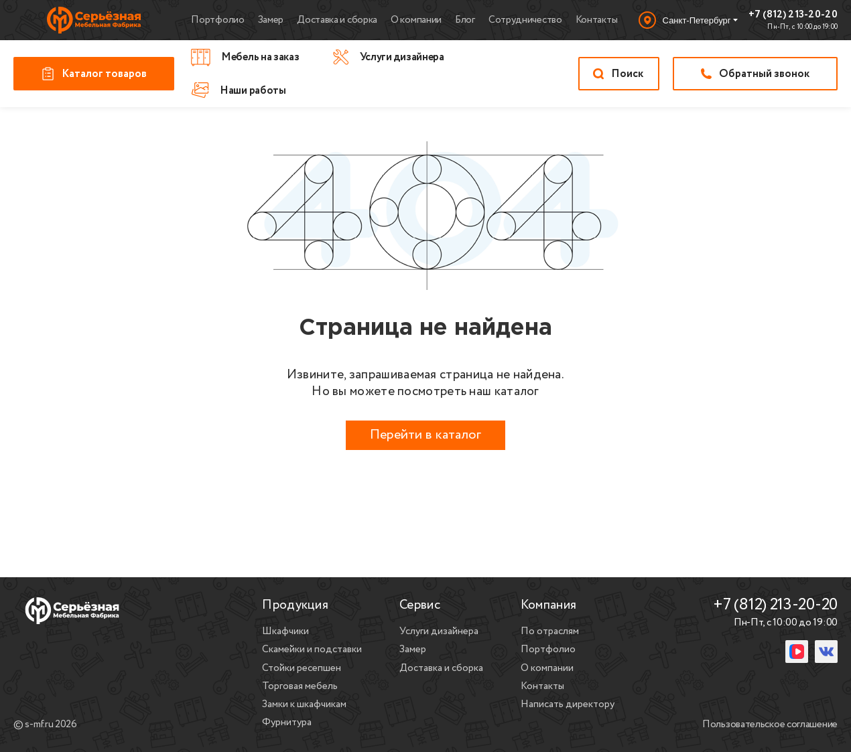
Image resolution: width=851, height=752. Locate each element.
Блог (465, 20)
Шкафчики (285, 631)
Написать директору (567, 704)
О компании (416, 20)
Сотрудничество (525, 20)
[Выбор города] (688, 20)
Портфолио (217, 20)
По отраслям (550, 631)
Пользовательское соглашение (770, 725)
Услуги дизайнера (438, 631)
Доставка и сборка (337, 20)
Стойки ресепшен (301, 668)
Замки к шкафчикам (304, 704)
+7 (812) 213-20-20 (793, 15)
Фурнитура (287, 722)
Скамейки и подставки (312, 649)
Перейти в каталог (425, 435)
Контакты (597, 20)
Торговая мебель (300, 686)
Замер (271, 20)
